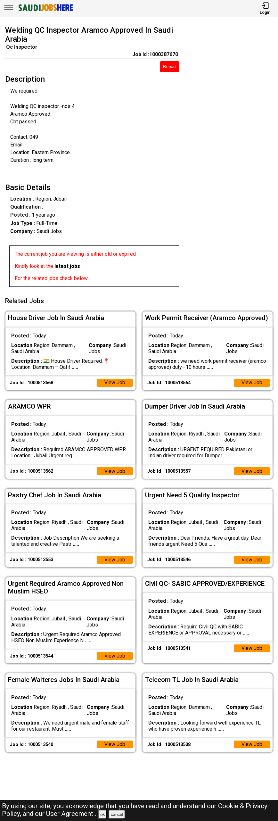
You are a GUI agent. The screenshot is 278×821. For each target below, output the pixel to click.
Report (169, 66)
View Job (114, 381)
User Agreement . (71, 813)
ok (102, 814)
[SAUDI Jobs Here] (45, 11)
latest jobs (67, 266)
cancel (117, 814)
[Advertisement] (232, 158)
